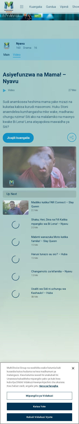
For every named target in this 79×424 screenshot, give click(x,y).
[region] (39, 393)
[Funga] (73, 368)
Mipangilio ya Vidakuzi (39, 395)
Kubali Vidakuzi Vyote (39, 417)
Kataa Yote (39, 406)
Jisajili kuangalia (18, 138)
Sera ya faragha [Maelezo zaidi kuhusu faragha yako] (48, 386)
